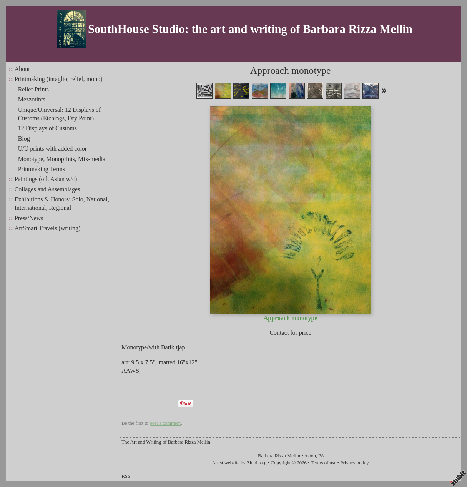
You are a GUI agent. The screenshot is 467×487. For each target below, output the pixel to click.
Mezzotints (31, 99)
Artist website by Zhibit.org (239, 462)
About (22, 69)
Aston (310, 456)
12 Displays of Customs (47, 128)
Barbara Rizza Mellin (279, 456)
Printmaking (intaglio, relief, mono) (59, 79)
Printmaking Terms (41, 169)
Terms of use (323, 462)
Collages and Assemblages (47, 189)
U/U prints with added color (52, 148)
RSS (125, 476)
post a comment (165, 423)
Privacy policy (354, 462)
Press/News (29, 218)
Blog (24, 138)
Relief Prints (33, 89)
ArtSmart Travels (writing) (48, 228)
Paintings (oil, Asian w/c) (46, 179)
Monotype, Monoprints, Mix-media (62, 159)
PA (321, 456)
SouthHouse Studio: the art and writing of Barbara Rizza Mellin (250, 29)
